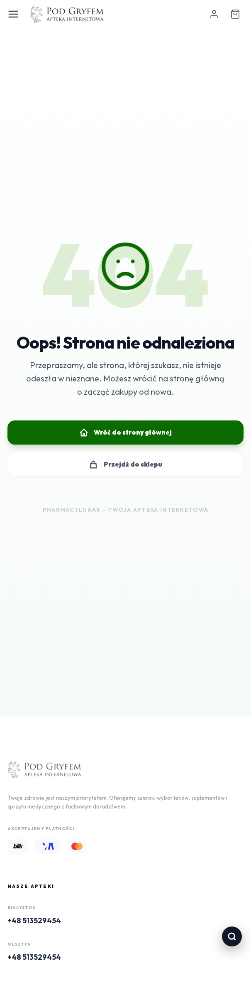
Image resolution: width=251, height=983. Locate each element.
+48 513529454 (34, 920)
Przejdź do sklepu (125, 464)
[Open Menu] (13, 14)
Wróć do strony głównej (125, 432)
